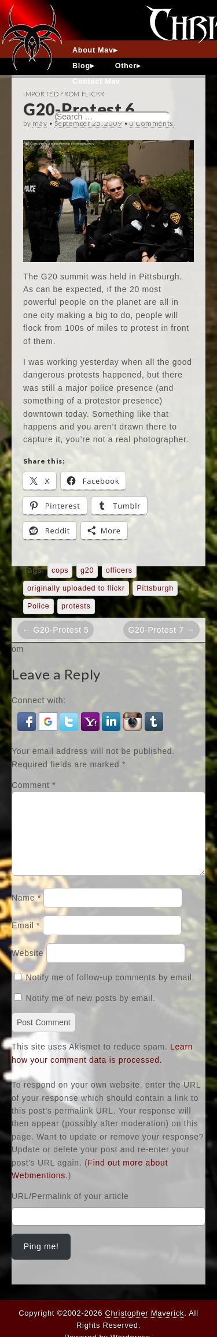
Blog (81, 66)
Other (126, 66)
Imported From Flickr (64, 94)
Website (27, 967)
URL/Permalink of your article (70, 1210)
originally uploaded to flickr (76, 588)
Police (38, 606)
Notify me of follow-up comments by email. (110, 991)
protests (75, 606)
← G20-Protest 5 (55, 629)
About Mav (92, 50)
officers (119, 570)
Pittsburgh (155, 588)
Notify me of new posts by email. (91, 1012)
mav (39, 123)
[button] (28, 721)
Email (26, 939)
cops (60, 570)
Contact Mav (96, 81)
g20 (87, 570)
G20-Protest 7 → (161, 629)
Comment (34, 785)
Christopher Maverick (145, 1313)
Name (26, 911)
